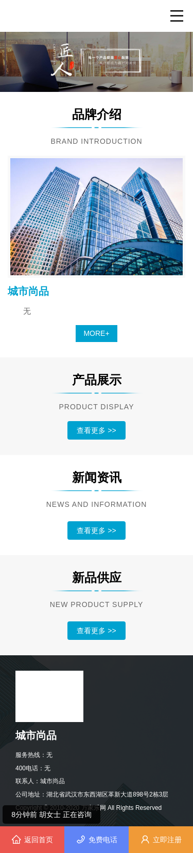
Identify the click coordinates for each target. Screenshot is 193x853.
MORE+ (96, 333)
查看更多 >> (96, 430)
